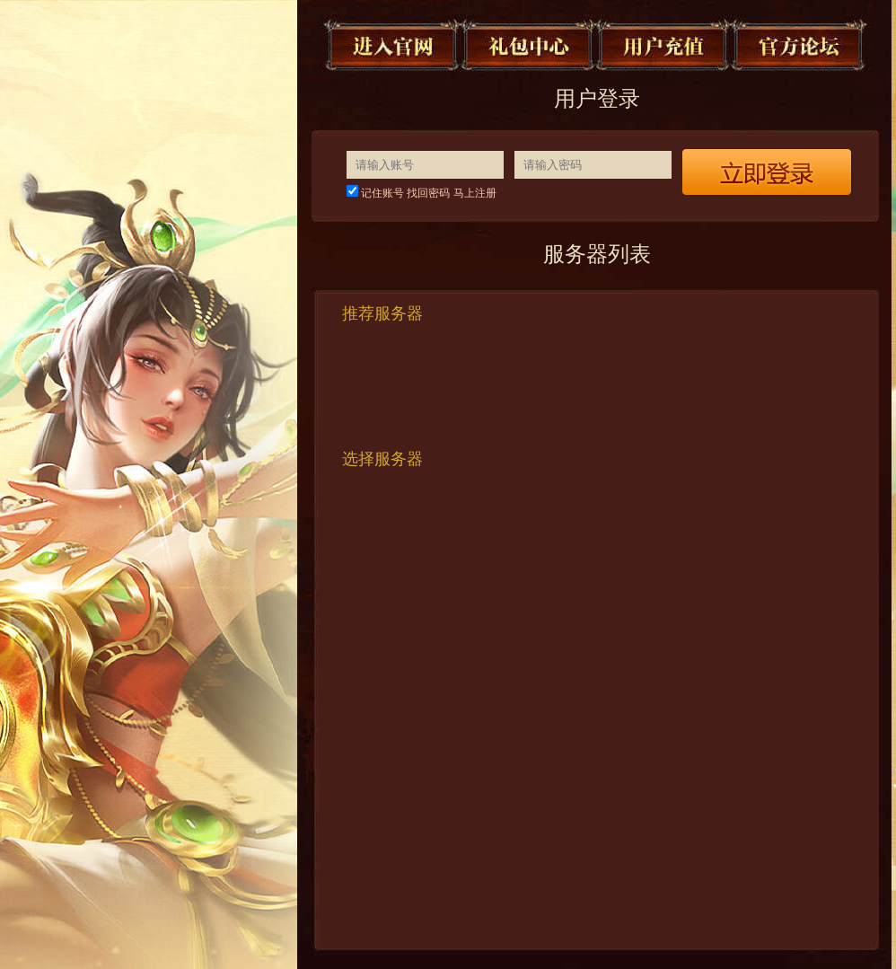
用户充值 (664, 44)
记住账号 (382, 193)
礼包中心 (528, 44)
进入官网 (393, 44)
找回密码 (428, 193)
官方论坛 (800, 44)
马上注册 (474, 193)
